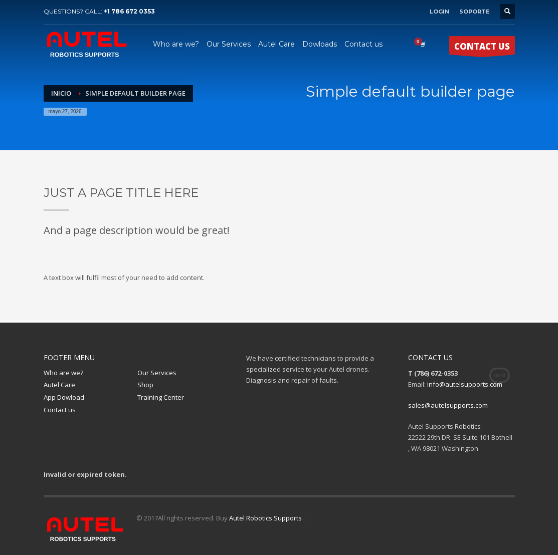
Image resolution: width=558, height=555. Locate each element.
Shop (145, 384)
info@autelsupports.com (464, 384)
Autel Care (59, 384)
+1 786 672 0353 (129, 11)
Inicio (61, 93)
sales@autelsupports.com (448, 405)
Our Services (156, 372)
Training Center (160, 397)
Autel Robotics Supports (266, 517)
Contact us (60, 409)
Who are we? (63, 372)
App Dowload (64, 397)
